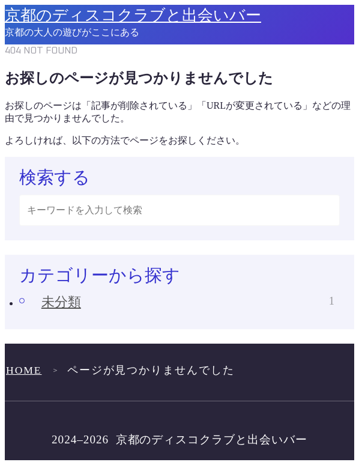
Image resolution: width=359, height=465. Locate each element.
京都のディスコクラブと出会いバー (133, 16)
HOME (23, 370)
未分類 (187, 301)
